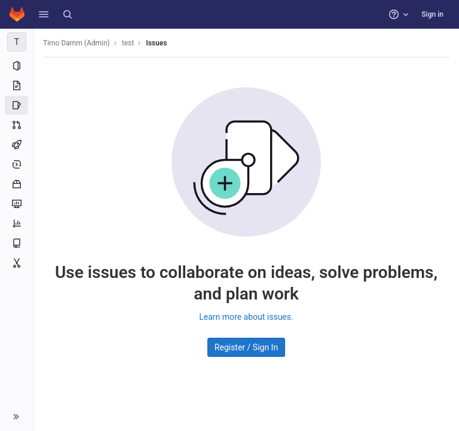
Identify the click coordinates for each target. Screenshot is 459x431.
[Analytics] (16, 223)
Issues (156, 43)
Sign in (432, 14)
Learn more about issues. (246, 317)
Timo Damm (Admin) (76, 43)
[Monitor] (16, 203)
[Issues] (16, 105)
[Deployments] (16, 164)
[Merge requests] (16, 125)
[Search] (67, 14)
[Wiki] (16, 243)
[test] (17, 42)
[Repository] (16, 85)
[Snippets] (16, 263)
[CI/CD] (16, 144)
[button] (43, 14)
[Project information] (16, 65)
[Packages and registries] (16, 184)
